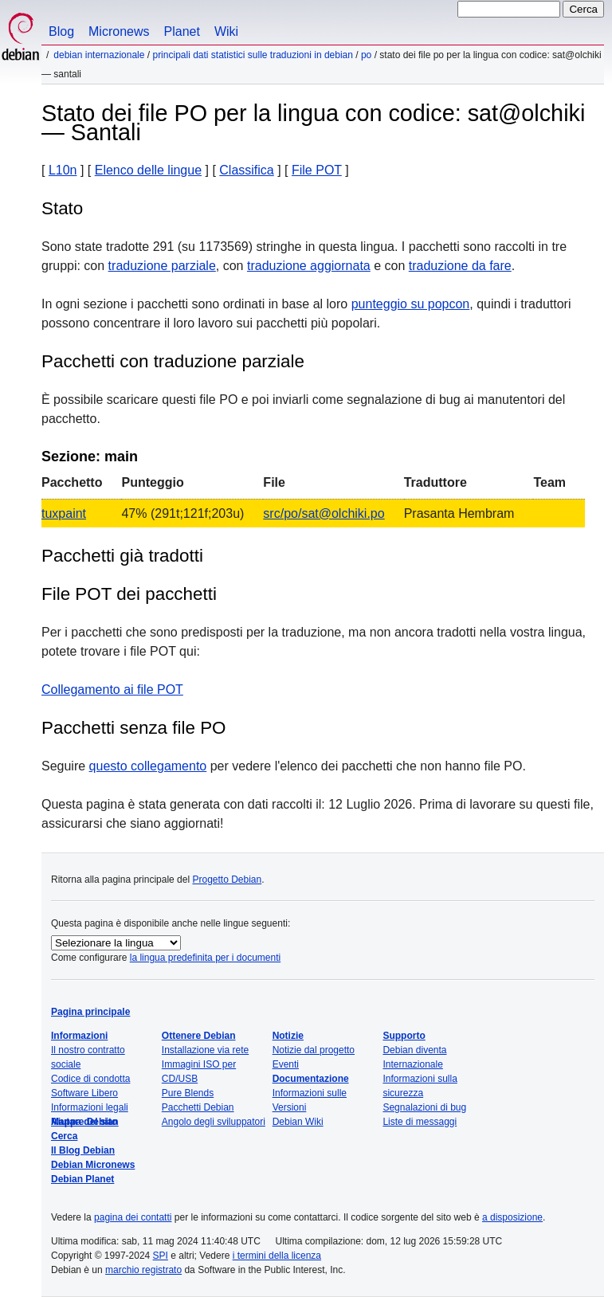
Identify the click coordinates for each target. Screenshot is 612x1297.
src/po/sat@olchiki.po (323, 513)
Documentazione (311, 1078)
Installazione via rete (205, 1050)
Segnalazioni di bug (424, 1107)
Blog (61, 31)
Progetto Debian (226, 879)
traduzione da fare (460, 265)
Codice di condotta (90, 1078)
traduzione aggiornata (309, 265)
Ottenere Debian (199, 1035)
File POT (317, 170)
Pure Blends (188, 1093)
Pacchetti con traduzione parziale (172, 361)
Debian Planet (82, 1179)
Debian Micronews (93, 1164)
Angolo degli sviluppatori (213, 1121)
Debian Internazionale (98, 55)
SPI (160, 1255)
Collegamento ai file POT (112, 689)
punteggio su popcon (410, 304)
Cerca (64, 1136)
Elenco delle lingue (148, 170)
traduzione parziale (162, 265)
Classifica (246, 170)
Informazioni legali (89, 1107)
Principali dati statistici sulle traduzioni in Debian (252, 55)
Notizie (288, 1035)
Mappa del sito (84, 1121)
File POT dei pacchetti (129, 594)
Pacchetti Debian (198, 1107)
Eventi (286, 1064)
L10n (63, 170)
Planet (182, 31)
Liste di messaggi (419, 1121)
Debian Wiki (298, 1121)
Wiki (226, 31)
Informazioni (79, 1035)
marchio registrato (143, 1269)
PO (366, 55)
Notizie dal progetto (314, 1050)
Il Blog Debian (83, 1150)
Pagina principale (90, 1011)
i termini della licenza (277, 1255)
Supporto (403, 1035)
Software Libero (84, 1093)
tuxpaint (63, 513)
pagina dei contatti (132, 1217)
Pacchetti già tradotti (122, 556)
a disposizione (512, 1217)
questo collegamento (148, 766)
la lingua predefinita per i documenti (205, 957)
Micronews (118, 31)
